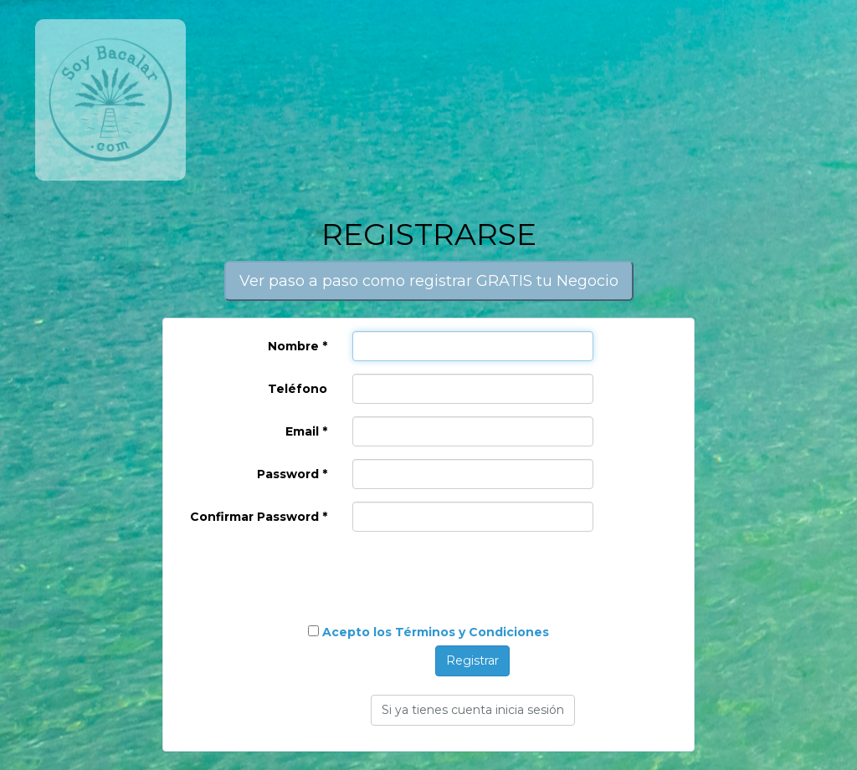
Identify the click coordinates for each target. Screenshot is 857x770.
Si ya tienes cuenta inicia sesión (473, 709)
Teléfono (297, 388)
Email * (306, 431)
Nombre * (297, 346)
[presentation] (290, 576)
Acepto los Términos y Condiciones (435, 632)
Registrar (472, 660)
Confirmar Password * (258, 516)
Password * (292, 474)
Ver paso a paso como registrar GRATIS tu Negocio (428, 281)
